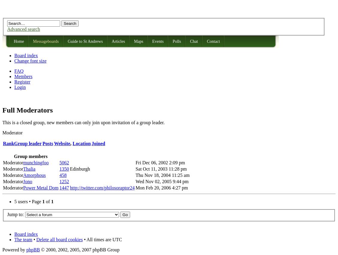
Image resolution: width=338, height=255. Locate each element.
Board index (26, 55)
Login (20, 87)
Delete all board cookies (59, 239)
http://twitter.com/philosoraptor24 (102, 187)
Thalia (29, 168)
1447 (64, 187)
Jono (27, 181)
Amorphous (34, 175)
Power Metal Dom (41, 187)
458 (63, 175)
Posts (47, 143)
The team (23, 239)
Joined (98, 143)
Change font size (30, 60)
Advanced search (23, 29)
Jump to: (15, 214)
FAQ (19, 71)
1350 (64, 168)
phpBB (33, 249)
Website (62, 143)
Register (22, 81)
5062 (64, 162)
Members (23, 76)
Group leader (28, 143)
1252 (64, 181)
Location (82, 143)
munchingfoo (36, 162)
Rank (8, 143)
